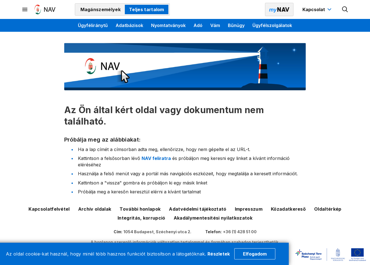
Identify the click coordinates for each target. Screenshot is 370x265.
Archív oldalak (94, 209)
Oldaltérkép (328, 209)
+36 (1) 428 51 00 (240, 231)
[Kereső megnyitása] (345, 9)
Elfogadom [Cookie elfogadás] (255, 254)
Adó (198, 25)
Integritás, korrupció (141, 218)
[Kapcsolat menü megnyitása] (317, 9)
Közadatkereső (288, 209)
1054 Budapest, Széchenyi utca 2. (157, 231)
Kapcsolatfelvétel (49, 209)
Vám (215, 25)
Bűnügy (236, 25)
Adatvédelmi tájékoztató (197, 209)
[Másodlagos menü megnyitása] (25, 9)
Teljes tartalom (146, 9)
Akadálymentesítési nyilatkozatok (213, 218)
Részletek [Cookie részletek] (218, 254)
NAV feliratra (156, 158)
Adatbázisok (129, 25)
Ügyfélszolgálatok (272, 25)
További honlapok (140, 209)
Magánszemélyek (100, 9)
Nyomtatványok (168, 25)
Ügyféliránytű (93, 25)
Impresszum (248, 209)
